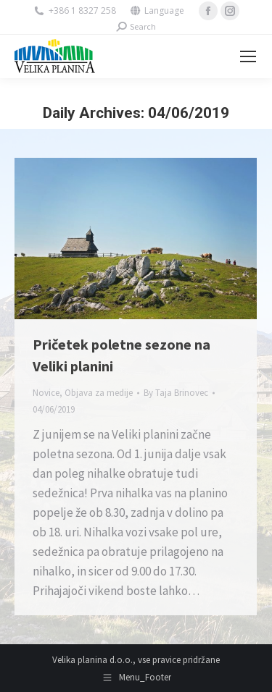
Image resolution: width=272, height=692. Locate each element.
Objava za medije (99, 393)
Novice (46, 393)
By (176, 393)
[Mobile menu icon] (248, 56)
